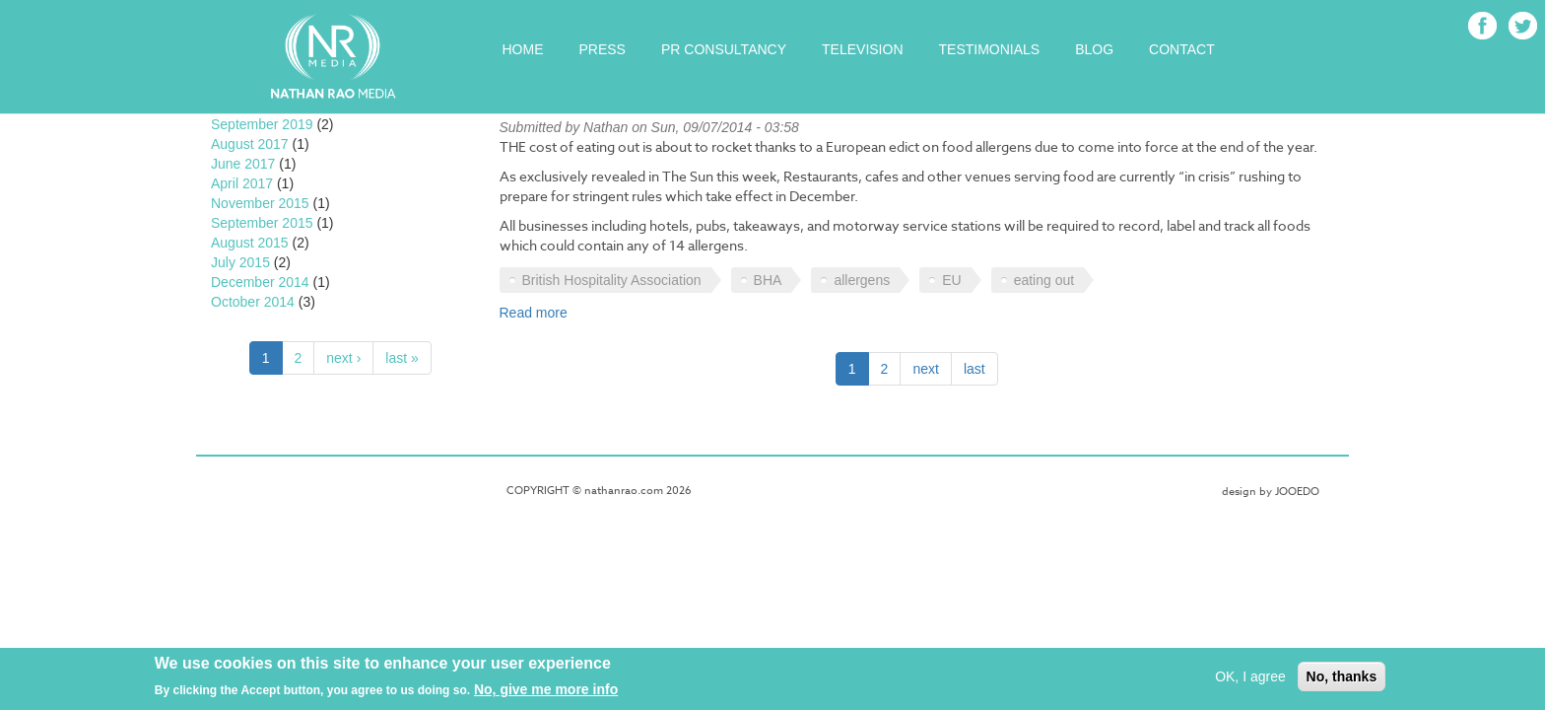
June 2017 (243, 164)
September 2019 (262, 124)
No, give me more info (546, 692)
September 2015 (262, 223)
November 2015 (260, 203)
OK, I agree (1250, 679)
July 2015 (240, 262)
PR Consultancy (723, 49)
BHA (768, 280)
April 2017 (242, 183)
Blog (1094, 49)
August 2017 (250, 144)
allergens (862, 280)
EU (951, 280)
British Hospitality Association (612, 280)
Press (602, 49)
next (925, 369)
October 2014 (253, 302)
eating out (1044, 280)
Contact (1182, 49)
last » (401, 358)
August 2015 (250, 242)
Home (523, 49)
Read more (534, 312)
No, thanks (1342, 679)
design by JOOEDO (1270, 491)
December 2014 (260, 282)
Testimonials (990, 49)
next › (343, 358)
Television (862, 49)
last (974, 369)
